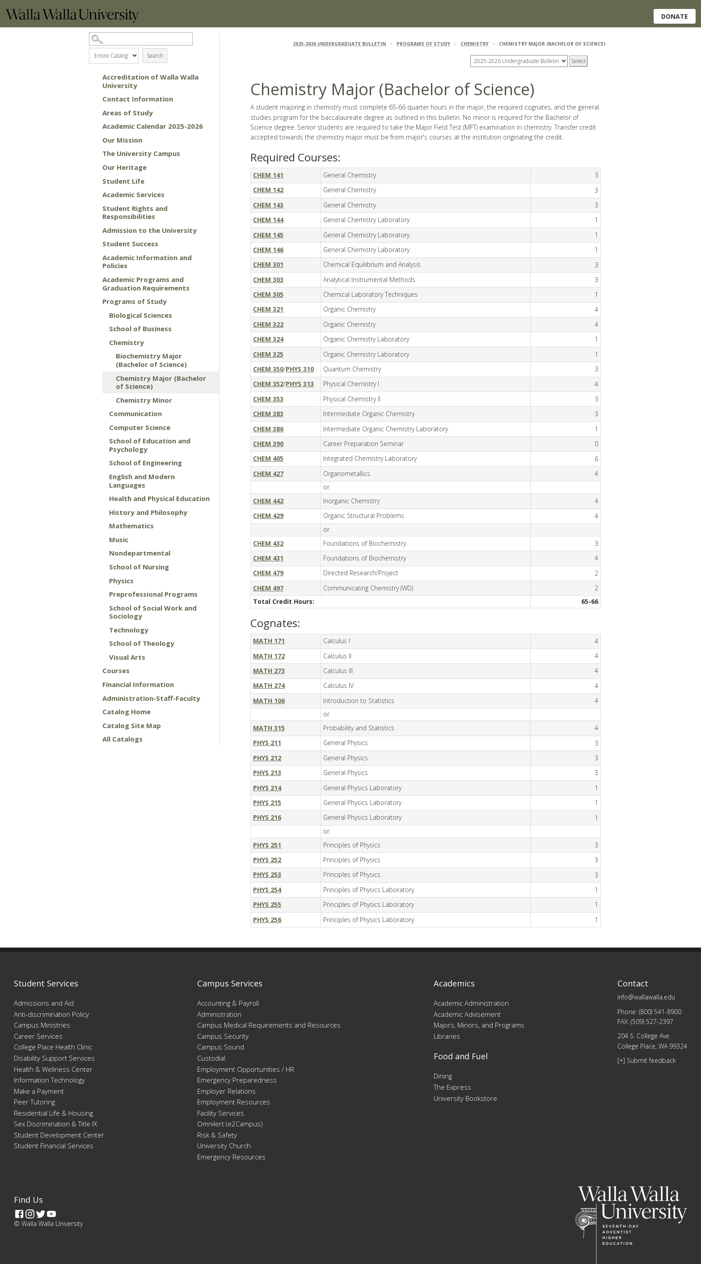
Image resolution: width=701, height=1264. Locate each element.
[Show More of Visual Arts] (100, 657)
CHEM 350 (268, 369)
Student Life (123, 181)
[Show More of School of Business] (100, 328)
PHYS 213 (267, 772)
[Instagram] (30, 1214)
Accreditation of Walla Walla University (150, 81)
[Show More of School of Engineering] (100, 462)
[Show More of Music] (100, 539)
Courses (116, 670)
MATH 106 (269, 700)
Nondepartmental (139, 552)
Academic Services (133, 194)
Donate (674, 16)
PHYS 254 (267, 889)
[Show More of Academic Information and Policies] (93, 257)
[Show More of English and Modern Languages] (100, 476)
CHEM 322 (268, 324)
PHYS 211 (267, 742)
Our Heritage (124, 167)
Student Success (130, 243)
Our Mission (122, 139)
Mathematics (131, 525)
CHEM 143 (268, 205)
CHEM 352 (268, 383)
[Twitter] (40, 1214)
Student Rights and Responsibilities (135, 212)
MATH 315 (269, 728)
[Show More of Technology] (100, 629)
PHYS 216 (267, 817)
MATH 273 (269, 670)
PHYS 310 (300, 369)
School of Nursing (139, 566)
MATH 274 (269, 685)
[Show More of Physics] (100, 580)
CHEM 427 (268, 473)
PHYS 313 (300, 383)
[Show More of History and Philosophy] (100, 512)
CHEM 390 (268, 443)
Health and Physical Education (159, 498)
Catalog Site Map (131, 725)
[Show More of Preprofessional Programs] (100, 594)
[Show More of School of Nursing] (100, 566)
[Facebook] (19, 1214)
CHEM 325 (268, 354)
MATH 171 (269, 640)
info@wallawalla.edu (646, 997)
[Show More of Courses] (93, 670)
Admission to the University (149, 230)
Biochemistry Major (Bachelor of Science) (151, 360)
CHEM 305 (268, 294)
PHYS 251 (267, 845)
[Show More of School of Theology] (100, 643)
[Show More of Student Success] (93, 243)
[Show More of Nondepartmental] (100, 552)
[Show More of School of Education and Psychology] (100, 440)
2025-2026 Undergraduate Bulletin (339, 44)
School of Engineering (145, 462)
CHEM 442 (268, 501)
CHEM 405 (268, 458)
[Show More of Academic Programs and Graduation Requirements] (93, 279)
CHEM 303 (268, 279)
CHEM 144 (268, 219)
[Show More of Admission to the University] (93, 230)
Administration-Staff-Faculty (151, 698)
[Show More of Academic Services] (93, 194)
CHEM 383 (268, 413)
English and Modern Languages (142, 480)
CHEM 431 (268, 558)
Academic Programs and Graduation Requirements (146, 283)
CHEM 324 (268, 339)
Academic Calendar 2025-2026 (152, 126)
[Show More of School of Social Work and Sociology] (100, 607)
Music (118, 539)
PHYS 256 (267, 919)
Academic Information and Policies (147, 261)
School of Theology (141, 643)
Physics (121, 580)
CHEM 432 (268, 543)
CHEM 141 (268, 175)
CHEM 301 (268, 264)
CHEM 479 (268, 573)
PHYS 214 (267, 788)
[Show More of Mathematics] (100, 525)
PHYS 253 (267, 874)
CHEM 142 (268, 189)
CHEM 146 (268, 249)
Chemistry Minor (144, 400)
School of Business (140, 328)
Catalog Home (126, 711)
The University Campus (141, 153)
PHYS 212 (267, 758)
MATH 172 (269, 656)
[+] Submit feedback (646, 1060)
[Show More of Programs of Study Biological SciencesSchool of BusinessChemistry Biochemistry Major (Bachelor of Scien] (93, 301)
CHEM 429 (268, 515)
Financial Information (138, 684)
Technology (128, 629)
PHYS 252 (267, 859)
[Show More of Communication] (100, 413)
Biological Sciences (140, 315)
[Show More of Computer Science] (100, 427)
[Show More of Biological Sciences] (100, 315)
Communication (135, 413)
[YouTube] (51, 1214)
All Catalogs (122, 738)
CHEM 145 (268, 235)
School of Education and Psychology (149, 445)
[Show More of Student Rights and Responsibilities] (93, 208)
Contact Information (137, 98)
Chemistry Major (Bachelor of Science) (161, 382)
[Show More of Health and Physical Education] (100, 498)
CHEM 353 (268, 399)
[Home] (72, 20)
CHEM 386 (268, 429)
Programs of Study (134, 301)
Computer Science (139, 427)
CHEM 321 (268, 309)
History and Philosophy (148, 512)
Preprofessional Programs (153, 594)
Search (155, 55)
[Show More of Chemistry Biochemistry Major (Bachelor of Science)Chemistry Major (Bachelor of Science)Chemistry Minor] (100, 342)
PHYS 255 (267, 904)
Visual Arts (127, 657)
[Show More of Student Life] (93, 181)
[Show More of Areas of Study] (93, 112)
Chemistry (126, 342)
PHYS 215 (267, 802)
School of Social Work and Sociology (153, 612)
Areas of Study (127, 112)
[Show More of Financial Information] (93, 684)
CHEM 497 (268, 588)
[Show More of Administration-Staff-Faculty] (93, 698)
